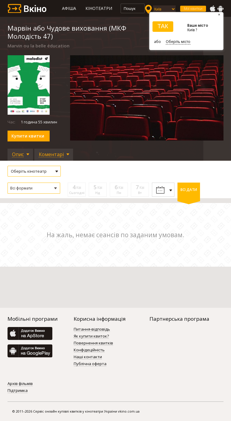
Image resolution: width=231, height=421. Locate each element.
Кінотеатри (98, 8)
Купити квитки (27, 136)
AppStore (212, 8)
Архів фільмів (20, 383)
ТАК (162, 26)
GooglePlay (220, 8)
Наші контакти (88, 357)
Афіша (69, 8)
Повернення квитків (93, 343)
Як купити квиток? (91, 336)
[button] (34, 188)
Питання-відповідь (92, 329)
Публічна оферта (90, 364)
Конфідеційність (89, 350)
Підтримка (18, 390)
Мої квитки (193, 8)
